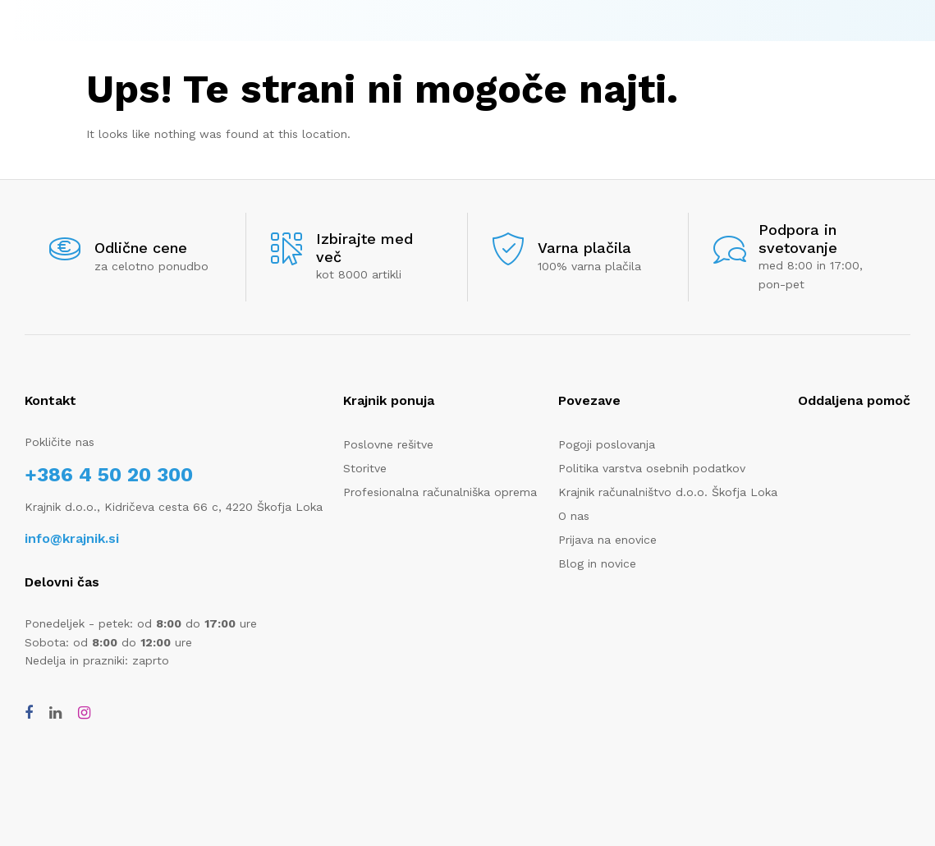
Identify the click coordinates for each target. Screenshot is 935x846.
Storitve (365, 468)
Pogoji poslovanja (606, 444)
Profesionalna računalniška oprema (440, 492)
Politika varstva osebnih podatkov (651, 468)
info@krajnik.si (72, 538)
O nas (573, 515)
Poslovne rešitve (388, 444)
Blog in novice (597, 563)
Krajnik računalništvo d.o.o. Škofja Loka (667, 492)
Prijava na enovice (607, 539)
